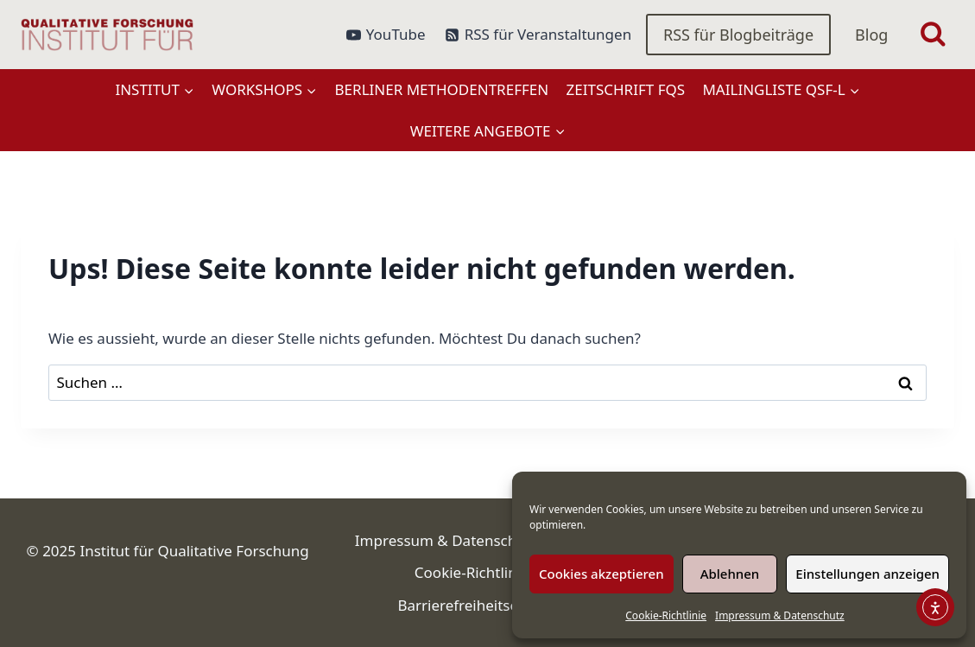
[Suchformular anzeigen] (933, 35)
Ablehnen (730, 573)
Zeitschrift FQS (626, 89)
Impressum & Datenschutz (780, 615)
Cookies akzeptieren (601, 573)
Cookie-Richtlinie (665, 615)
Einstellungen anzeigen (867, 573)
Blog (871, 34)
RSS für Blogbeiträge (738, 34)
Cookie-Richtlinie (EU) (487, 572)
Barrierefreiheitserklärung (487, 605)
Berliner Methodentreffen (442, 89)
